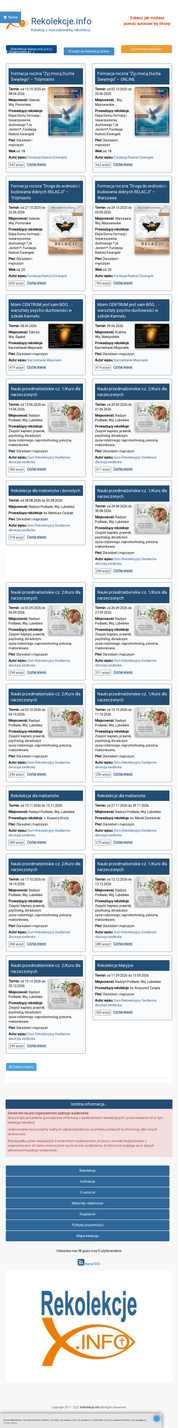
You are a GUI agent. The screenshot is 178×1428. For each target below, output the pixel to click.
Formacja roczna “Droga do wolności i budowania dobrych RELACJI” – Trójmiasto (45, 192)
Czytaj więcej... (11, 1423)
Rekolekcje (87, 1171)
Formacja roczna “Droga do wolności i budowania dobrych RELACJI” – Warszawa (131, 192)
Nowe (10, 17)
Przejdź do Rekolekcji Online (89, 51)
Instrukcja (87, 1181)
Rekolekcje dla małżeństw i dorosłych (45, 490)
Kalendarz (13, 29)
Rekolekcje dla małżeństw (35, 795)
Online (12, 40)
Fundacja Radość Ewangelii (47, 157)
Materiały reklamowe (87, 1203)
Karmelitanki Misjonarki (44, 360)
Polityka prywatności (87, 1225)
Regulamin (87, 1214)
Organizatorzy (19, 52)
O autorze (87, 1192)
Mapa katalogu (87, 1236)
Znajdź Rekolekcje (20, 5)
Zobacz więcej (21, 1067)
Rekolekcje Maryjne (115, 965)
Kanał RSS (89, 1264)
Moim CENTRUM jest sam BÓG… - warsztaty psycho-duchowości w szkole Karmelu (42, 310)
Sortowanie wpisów (146, 49)
